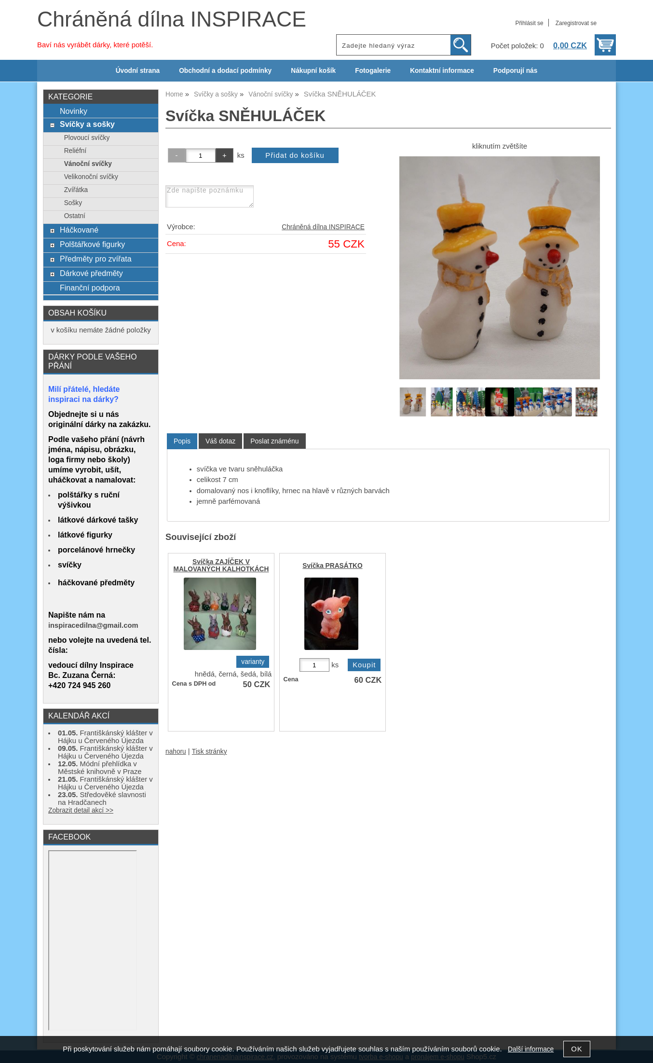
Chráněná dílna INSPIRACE (171, 19)
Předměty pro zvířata (96, 258)
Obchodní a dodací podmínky (225, 70)
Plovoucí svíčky (87, 137)
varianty (252, 661)
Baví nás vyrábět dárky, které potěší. (95, 45)
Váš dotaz (220, 441)
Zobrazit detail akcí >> (80, 810)
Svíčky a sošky (87, 124)
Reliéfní (75, 150)
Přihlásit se (529, 23)
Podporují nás (515, 70)
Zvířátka (76, 189)
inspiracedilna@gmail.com (93, 625)
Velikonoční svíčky (91, 176)
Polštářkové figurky (92, 244)
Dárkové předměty (91, 273)
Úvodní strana (138, 70)
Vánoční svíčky (88, 163)
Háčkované (79, 229)
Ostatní (74, 216)
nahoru (175, 751)
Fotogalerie (373, 70)
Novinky (73, 111)
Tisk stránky (209, 751)
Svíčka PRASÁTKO (332, 565)
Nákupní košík (313, 70)
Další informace (531, 1049)
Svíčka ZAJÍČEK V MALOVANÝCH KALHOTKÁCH (221, 565)
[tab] (182, 441)
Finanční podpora (90, 287)
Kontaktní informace (442, 70)
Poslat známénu (274, 441)
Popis (182, 441)
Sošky (73, 203)
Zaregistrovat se (576, 23)
